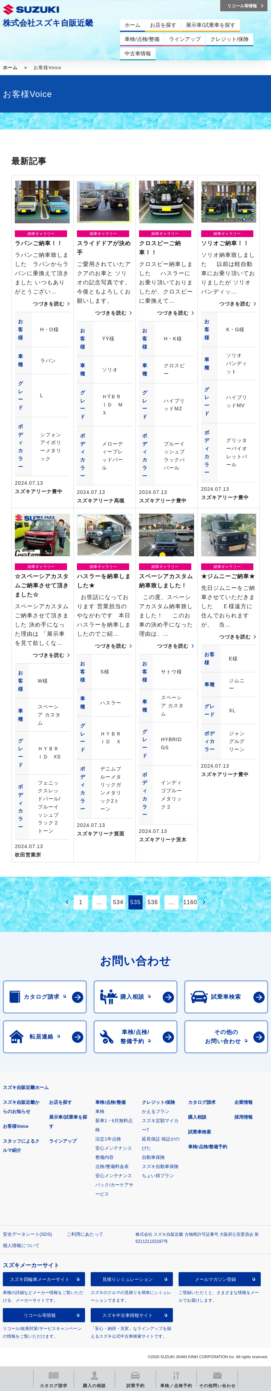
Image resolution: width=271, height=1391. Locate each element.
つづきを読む (49, 304)
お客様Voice (16, 1126)
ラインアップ (63, 1141)
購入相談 (197, 1117)
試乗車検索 (199, 1132)
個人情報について (21, 1245)
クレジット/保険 (158, 1102)
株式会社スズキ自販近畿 (48, 23)
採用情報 (243, 1117)
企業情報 (243, 1102)
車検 (99, 1111)
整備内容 (104, 1157)
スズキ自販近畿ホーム (26, 1087)
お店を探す (60, 1102)
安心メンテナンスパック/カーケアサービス (114, 1185)
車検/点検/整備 (110, 1102)
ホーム (10, 67)
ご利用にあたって (85, 1234)
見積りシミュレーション (127, 1279)
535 (135, 902)
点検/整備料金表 (112, 1166)
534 (118, 902)
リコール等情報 (40, 1315)
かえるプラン (155, 1111)
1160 (190, 902)
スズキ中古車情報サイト (127, 1315)
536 (152, 902)
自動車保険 (153, 1157)
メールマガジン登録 (215, 1279)
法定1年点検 (108, 1139)
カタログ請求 (202, 1102)
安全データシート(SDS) (27, 1234)
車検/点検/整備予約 (207, 1146)
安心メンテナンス (113, 1148)
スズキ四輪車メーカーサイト (40, 1279)
